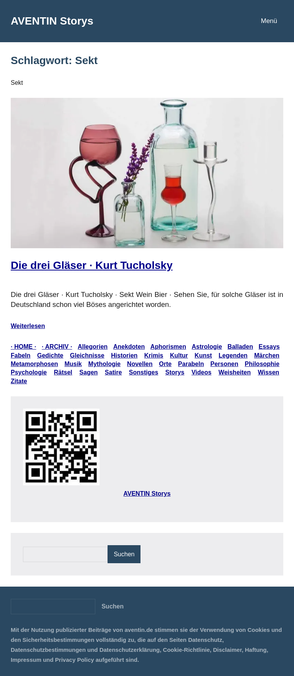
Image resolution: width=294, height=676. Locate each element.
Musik (73, 364)
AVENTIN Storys (52, 21)
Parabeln (191, 364)
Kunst (203, 355)
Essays (269, 346)
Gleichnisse (87, 355)
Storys (175, 372)
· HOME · (23, 346)
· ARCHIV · (57, 346)
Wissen (268, 372)
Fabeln (21, 355)
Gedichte (50, 355)
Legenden (233, 355)
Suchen (124, 554)
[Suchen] (112, 606)
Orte (165, 364)
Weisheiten (235, 372)
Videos (201, 372)
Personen (224, 364)
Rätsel (63, 372)
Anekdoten (129, 346)
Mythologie (104, 364)
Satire (113, 372)
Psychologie (29, 372)
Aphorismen (168, 346)
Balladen (240, 346)
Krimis (153, 355)
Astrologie (207, 346)
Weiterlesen (28, 326)
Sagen (88, 372)
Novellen (140, 364)
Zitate (19, 381)
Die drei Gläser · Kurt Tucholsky (92, 265)
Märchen (266, 355)
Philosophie (262, 364)
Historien (124, 355)
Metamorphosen (34, 364)
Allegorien (93, 346)
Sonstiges (143, 372)
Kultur (179, 355)
